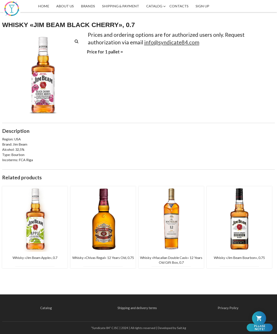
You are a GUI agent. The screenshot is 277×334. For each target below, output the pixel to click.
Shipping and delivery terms (137, 308)
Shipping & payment (120, 6)
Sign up (202, 6)
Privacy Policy (228, 308)
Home (43, 6)
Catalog (154, 6)
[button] (77, 41)
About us (65, 6)
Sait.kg (181, 328)
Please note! (259, 327)
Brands (88, 6)
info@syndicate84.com (171, 42)
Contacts (178, 6)
